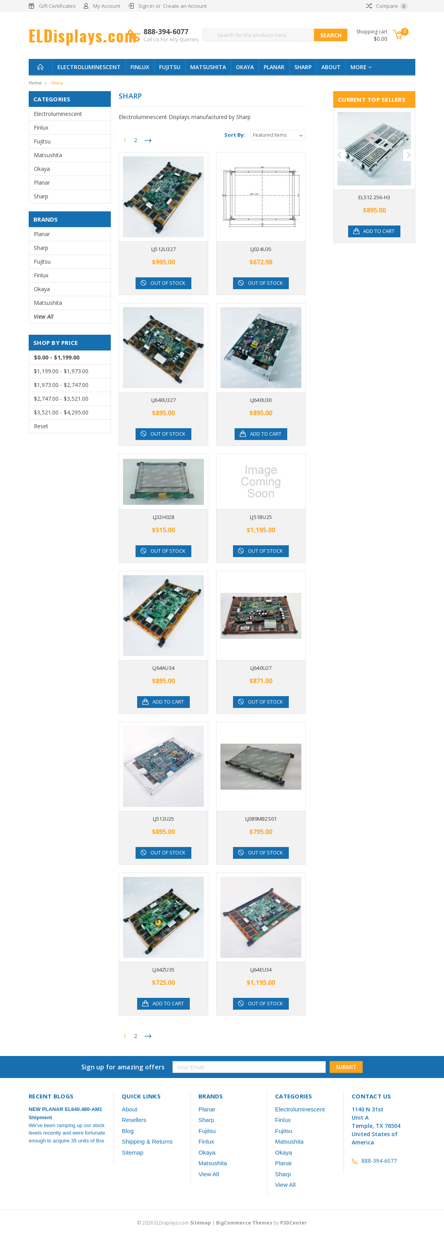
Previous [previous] (339, 155)
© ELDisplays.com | (176, 1222)
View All (43, 316)
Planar (274, 67)
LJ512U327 (163, 249)
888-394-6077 (171, 35)
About (331, 67)
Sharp (303, 67)
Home (35, 83)
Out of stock (168, 283)
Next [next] (409, 155)
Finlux (139, 67)
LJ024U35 (261, 249)
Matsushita (208, 67)
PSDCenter (293, 1222)
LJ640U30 (261, 399)
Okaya (245, 67)
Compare (386, 6)
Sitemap (132, 1152)
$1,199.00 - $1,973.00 (61, 371)
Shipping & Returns (147, 1141)
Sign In (146, 5)
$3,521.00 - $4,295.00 (61, 412)
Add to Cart (265, 434)
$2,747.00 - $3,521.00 (61, 398)
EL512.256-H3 (374, 197)
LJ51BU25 (261, 517)
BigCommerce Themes (244, 1222)
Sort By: (234, 134)
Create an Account (185, 5)
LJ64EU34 (261, 969)
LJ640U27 (261, 667)
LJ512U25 (163, 818)
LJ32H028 (163, 517)
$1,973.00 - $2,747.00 (61, 385)
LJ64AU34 (163, 667)
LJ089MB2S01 (261, 818)
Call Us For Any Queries (171, 39)
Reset (41, 426)
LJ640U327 (163, 399)
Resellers (134, 1119)
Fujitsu (169, 67)
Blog (128, 1131)
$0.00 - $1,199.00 (56, 357)
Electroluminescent (89, 67)
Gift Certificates (57, 5)
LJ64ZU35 (163, 969)
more (361, 67)
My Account (106, 5)
